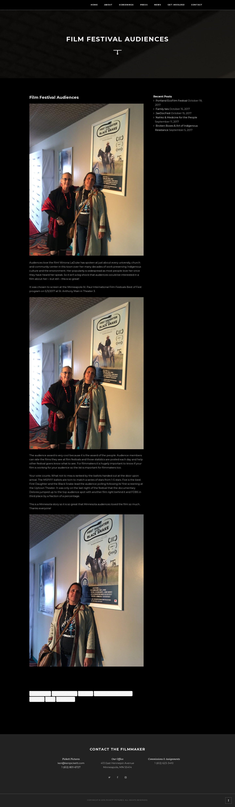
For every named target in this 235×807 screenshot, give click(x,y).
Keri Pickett (37, 699)
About (108, 5)
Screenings (126, 5)
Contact (196, 5)
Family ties (162, 108)
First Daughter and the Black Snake (113, 693)
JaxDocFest (163, 113)
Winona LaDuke (66, 699)
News (157, 5)
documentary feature (65, 693)
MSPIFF (51, 699)
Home (94, 5)
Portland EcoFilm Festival (171, 100)
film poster (86, 693)
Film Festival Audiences (54, 97)
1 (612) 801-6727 (71, 767)
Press (144, 5)
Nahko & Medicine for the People (176, 117)
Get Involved (176, 5)
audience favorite (40, 693)
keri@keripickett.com (71, 763)
